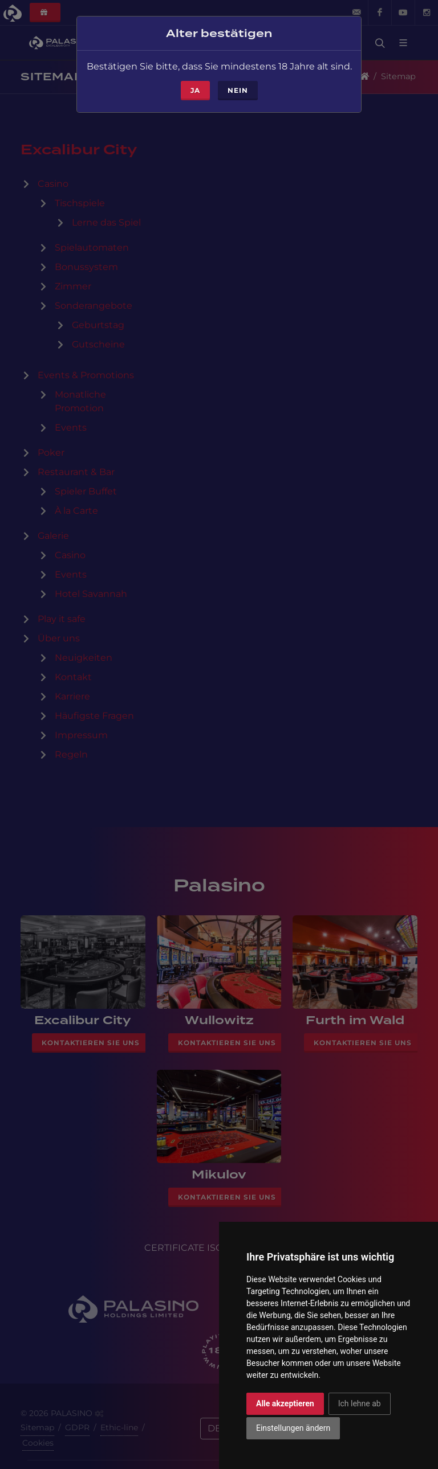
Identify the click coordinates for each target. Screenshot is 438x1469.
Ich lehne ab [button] (359, 1403)
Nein (238, 77)
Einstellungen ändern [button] (293, 1428)
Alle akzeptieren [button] (285, 1403)
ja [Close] (195, 77)
